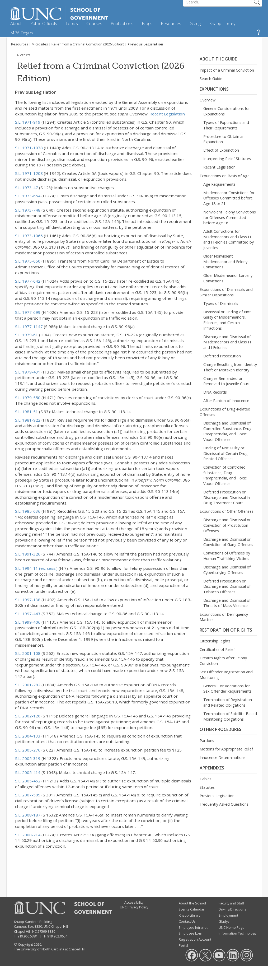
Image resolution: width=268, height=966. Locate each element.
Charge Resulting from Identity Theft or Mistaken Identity (230, 367)
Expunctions (214, 89)
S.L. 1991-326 (27, 554)
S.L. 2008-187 (27, 815)
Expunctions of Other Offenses (226, 511)
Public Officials (43, 23)
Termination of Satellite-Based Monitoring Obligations (230, 716)
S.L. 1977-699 (27, 312)
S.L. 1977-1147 (29, 326)
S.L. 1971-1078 (29, 147)
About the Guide (218, 59)
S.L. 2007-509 (27, 794)
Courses (94, 23)
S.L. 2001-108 (27, 653)
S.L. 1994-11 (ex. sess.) (36, 568)
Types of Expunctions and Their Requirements (226, 125)
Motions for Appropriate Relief (226, 749)
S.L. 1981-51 (26, 411)
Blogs (147, 23)
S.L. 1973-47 (26, 187)
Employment (228, 915)
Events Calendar (191, 909)
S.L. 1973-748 (27, 210)
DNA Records (215, 392)
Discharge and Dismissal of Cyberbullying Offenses (227, 569)
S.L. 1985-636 (27, 511)
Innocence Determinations (223, 757)
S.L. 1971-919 (27, 122)
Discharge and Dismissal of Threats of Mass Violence (227, 603)
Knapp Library (222, 23)
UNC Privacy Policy (134, 907)
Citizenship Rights (215, 640)
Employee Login (191, 933)
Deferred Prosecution (222, 355)
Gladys (224, 921)
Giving (195, 23)
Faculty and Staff (231, 903)
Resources (171, 23)
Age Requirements (219, 184)
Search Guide (211, 78)
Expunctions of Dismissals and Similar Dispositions (226, 292)
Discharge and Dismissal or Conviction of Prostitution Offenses (227, 525)
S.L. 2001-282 (27, 684)
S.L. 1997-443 (27, 613)
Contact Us (187, 921)
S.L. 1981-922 (27, 420)
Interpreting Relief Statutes (227, 158)
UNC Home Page (232, 927)
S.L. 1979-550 (27, 397)
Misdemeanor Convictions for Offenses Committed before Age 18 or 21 (229, 198)
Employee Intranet (193, 927)
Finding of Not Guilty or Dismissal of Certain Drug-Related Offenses (226, 453)
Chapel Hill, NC (25, 931)
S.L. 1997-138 (27, 599)
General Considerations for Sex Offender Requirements (227, 688)
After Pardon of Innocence (226, 400)
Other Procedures (220, 729)
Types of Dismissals (220, 303)
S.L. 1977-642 (27, 281)
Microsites (40, 44)
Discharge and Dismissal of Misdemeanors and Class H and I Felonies (227, 342)
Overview (207, 99)
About (16, 23)
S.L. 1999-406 (27, 622)
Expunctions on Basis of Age (225, 175)
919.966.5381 (27, 936)
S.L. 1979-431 (27, 372)
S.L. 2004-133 (27, 736)
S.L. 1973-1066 (29, 235)
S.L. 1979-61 (26, 334)
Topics (71, 23)
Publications (122, 23)
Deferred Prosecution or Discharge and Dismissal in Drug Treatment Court (226, 497)
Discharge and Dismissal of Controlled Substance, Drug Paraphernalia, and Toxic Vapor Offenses (227, 431)
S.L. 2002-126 (27, 715)
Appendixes (212, 768)
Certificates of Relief (217, 649)
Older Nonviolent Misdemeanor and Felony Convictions (225, 261)
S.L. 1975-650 (27, 261)
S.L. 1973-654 (27, 195)
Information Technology (237, 933)
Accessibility (133, 902)
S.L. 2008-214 (27, 834)
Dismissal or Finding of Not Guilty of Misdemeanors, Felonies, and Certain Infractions (227, 320)
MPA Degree (22, 33)
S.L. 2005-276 (27, 750)
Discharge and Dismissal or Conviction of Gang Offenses (228, 542)
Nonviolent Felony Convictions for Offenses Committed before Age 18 (229, 217)
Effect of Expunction (221, 150)
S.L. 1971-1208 (29, 173)
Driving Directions (232, 909)
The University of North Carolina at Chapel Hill (49, 949)
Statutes (207, 787)
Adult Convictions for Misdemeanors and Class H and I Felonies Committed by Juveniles (228, 239)
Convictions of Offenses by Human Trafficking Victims (226, 555)
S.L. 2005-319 (27, 758)
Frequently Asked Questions (224, 804)
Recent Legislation (167, 113)
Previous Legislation (217, 795)
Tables (205, 778)
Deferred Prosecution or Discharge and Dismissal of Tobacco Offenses (227, 586)
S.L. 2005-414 (27, 772)
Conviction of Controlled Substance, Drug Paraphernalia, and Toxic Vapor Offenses (225, 475)
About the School (192, 903)
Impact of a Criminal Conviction (227, 70)
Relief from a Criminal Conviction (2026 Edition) (87, 44)
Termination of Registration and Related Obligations (227, 702)
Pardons (207, 740)
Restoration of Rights (226, 630)
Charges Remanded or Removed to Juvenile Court (226, 381)
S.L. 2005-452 (27, 780)
